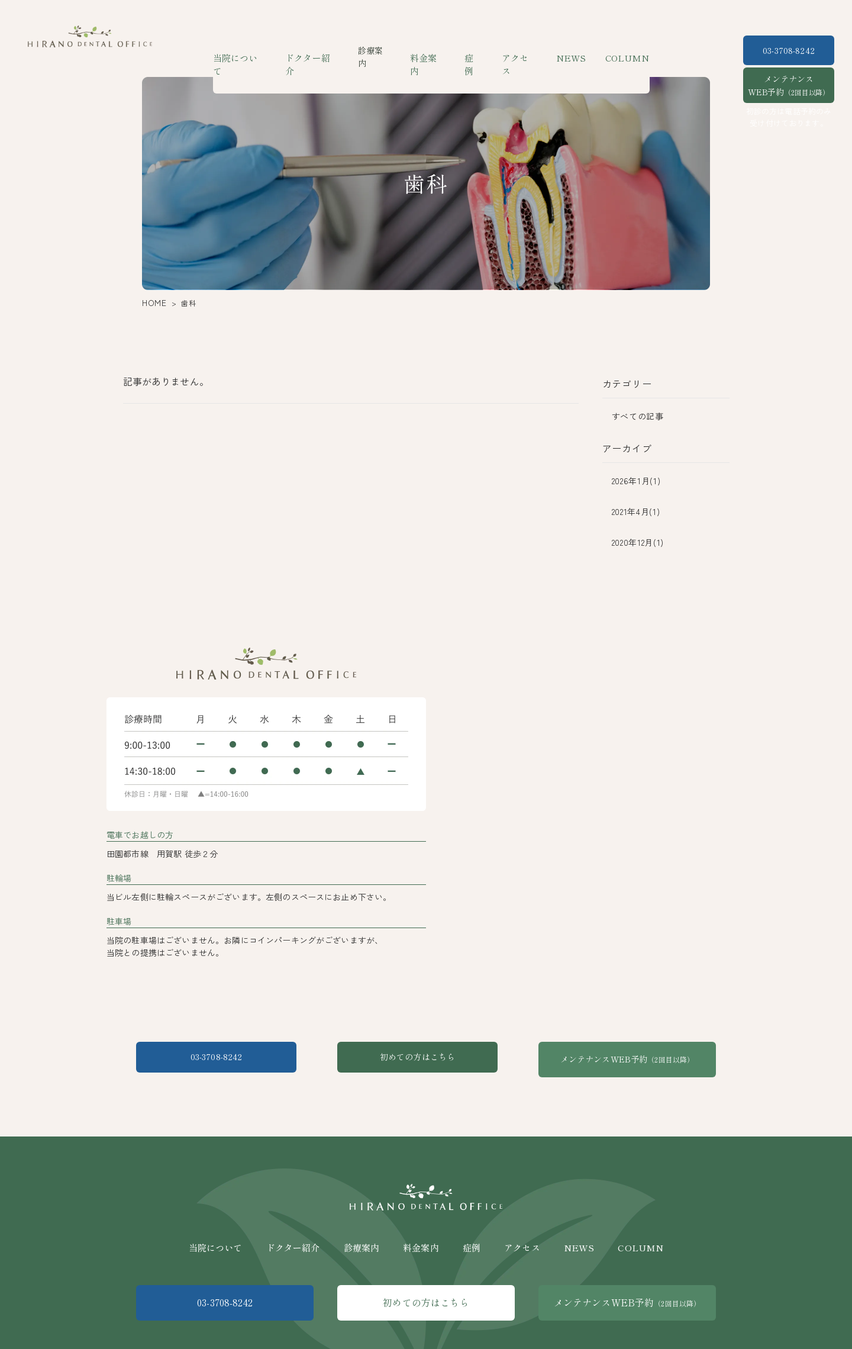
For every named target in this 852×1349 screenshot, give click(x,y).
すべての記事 (638, 416)
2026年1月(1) (636, 481)
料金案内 (430, 50)
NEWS (567, 50)
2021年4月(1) (636, 511)
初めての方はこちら (426, 1059)
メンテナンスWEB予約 (789, 85)
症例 (474, 50)
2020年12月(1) (638, 542)
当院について (248, 50)
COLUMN (619, 50)
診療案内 (362, 1235)
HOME (152, 303)
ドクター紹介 (317, 50)
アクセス (518, 50)
